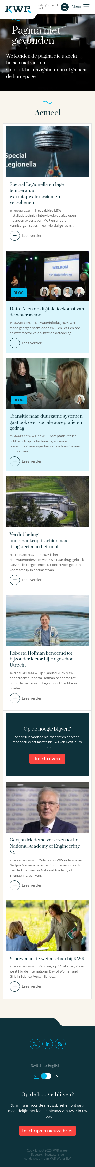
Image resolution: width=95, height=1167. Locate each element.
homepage (24, 77)
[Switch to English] (46, 1076)
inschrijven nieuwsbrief (47, 1131)
